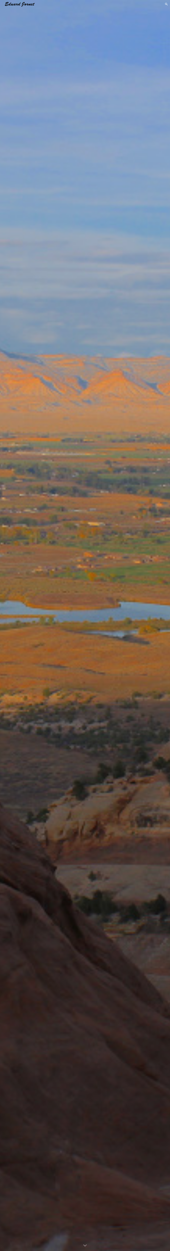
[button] (166, 4)
